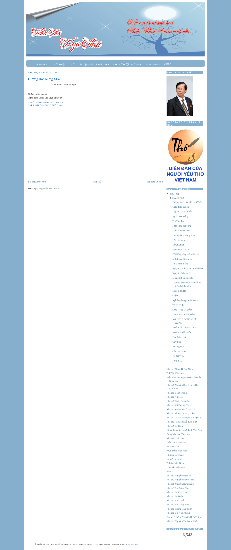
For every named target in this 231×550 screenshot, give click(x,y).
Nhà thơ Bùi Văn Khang (178, 512)
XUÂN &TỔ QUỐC (182, 332)
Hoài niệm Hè (179, 290)
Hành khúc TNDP (180, 249)
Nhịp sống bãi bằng (181, 225)
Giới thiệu (59, 64)
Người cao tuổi (174, 459)
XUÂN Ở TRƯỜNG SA (184, 327)
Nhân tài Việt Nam (176, 438)
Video (167, 64)
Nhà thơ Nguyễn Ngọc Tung (180, 479)
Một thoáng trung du (182, 259)
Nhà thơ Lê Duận (175, 496)
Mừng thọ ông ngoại (182, 277)
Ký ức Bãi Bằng (180, 216)
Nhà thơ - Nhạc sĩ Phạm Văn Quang (184, 417)
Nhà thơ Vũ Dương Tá (178, 405)
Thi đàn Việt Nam (131, 544)
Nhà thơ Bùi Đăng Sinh (178, 488)
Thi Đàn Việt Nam (175, 373)
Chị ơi (175, 295)
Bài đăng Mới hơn (37, 181)
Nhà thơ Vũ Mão (175, 396)
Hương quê (177, 346)
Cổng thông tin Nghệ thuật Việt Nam (184, 430)
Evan (169, 471)
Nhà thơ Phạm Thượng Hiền (181, 413)
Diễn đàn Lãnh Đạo (176, 442)
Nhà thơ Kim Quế (175, 500)
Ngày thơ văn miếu (181, 273)
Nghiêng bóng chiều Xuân (184, 300)
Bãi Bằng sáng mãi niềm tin (185, 254)
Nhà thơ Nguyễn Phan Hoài (180, 475)
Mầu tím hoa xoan (181, 230)
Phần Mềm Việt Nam (177, 450)
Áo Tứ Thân (178, 356)
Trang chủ (42, 64)
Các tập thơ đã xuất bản (93, 64)
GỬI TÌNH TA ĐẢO (182, 309)
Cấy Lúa (176, 341)
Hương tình (178, 244)
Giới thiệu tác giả (180, 206)
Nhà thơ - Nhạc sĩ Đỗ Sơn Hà (181, 409)
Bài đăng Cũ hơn (155, 181)
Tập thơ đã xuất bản (182, 211)
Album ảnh (153, 64)
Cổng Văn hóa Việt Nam (178, 434)
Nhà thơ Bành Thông (177, 392)
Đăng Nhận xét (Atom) (48, 188)
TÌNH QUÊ (177, 305)
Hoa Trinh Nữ (179, 337)
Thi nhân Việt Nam (176, 467)
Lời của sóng (178, 240)
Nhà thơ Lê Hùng (175, 426)
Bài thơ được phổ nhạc (127, 64)
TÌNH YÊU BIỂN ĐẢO (183, 314)
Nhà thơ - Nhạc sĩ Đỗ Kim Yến (182, 421)
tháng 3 (175, 198)
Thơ (71, 64)
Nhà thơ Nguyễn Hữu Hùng (180, 483)
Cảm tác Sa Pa (179, 351)
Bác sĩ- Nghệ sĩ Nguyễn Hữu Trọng (184, 517)
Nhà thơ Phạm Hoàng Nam (180, 369)
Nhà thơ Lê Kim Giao (177, 492)
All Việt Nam (173, 446)
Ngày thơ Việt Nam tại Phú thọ (187, 268)
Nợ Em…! (177, 360)
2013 (171, 193)
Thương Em (178, 221)
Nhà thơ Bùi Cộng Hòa (178, 504)
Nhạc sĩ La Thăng (175, 454)
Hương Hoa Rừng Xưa (44, 79)
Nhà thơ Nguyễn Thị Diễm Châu (182, 521)
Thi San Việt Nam (175, 463)
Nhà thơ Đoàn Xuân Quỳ (178, 401)
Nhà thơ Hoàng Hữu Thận (179, 508)
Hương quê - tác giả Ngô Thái (186, 202)
